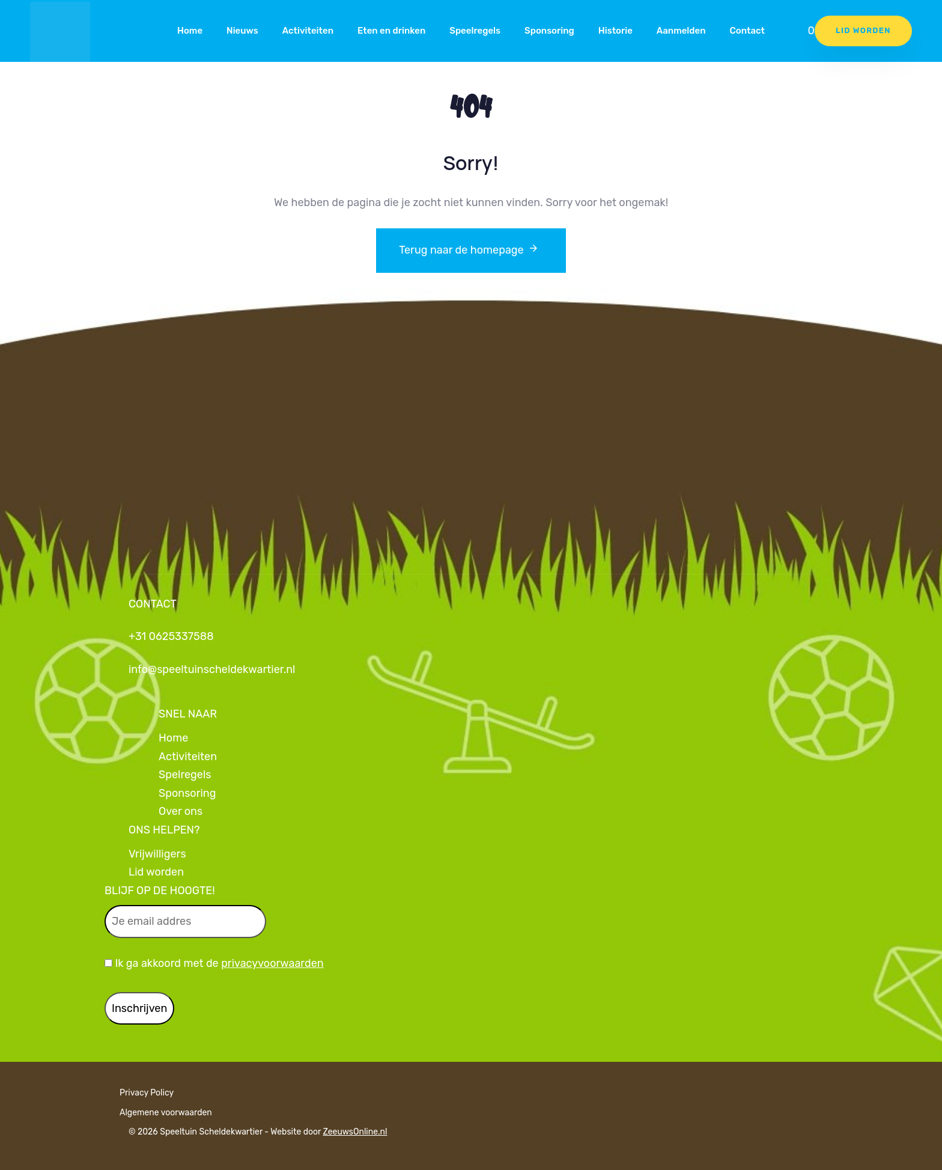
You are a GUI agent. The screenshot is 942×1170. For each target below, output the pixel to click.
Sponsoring (549, 30)
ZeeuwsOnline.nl (355, 1132)
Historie (615, 30)
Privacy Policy (147, 1093)
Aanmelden (681, 30)
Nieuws (242, 30)
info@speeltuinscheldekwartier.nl (212, 669)
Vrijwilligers (157, 854)
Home (189, 30)
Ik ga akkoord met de (214, 963)
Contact (747, 30)
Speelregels (474, 30)
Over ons (180, 811)
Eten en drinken (391, 30)
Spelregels (185, 774)
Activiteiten (307, 30)
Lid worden (156, 872)
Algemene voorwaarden (166, 1113)
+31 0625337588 (171, 636)
